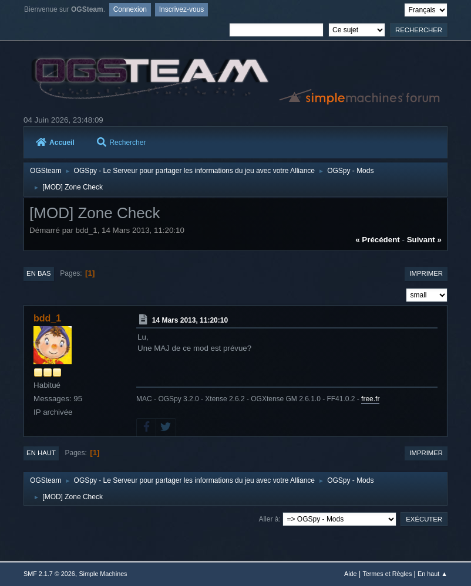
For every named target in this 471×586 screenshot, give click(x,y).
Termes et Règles (387, 573)
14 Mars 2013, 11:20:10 (190, 320)
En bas (38, 273)
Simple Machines (103, 573)
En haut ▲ (433, 573)
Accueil (55, 142)
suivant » (424, 239)
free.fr (370, 399)
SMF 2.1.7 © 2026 (49, 573)
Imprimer (426, 273)
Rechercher (121, 142)
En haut (41, 452)
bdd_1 (47, 318)
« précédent (377, 239)
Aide (350, 573)
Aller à (268, 519)
